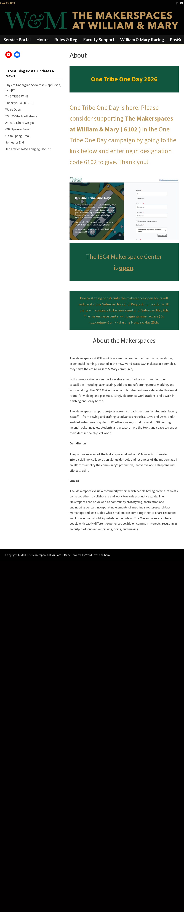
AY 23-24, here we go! (19, 123)
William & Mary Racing (142, 39)
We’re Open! (13, 109)
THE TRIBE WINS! (17, 96)
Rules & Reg (66, 39)
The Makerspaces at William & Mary (48, 555)
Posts (175, 39)
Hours (42, 39)
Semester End (14, 142)
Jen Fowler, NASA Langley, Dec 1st (28, 149)
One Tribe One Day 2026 (124, 79)
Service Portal (17, 39)
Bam (107, 555)
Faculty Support (98, 39)
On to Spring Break (17, 136)
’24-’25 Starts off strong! (21, 116)
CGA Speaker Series (18, 129)
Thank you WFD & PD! (19, 103)
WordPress (91, 555)
